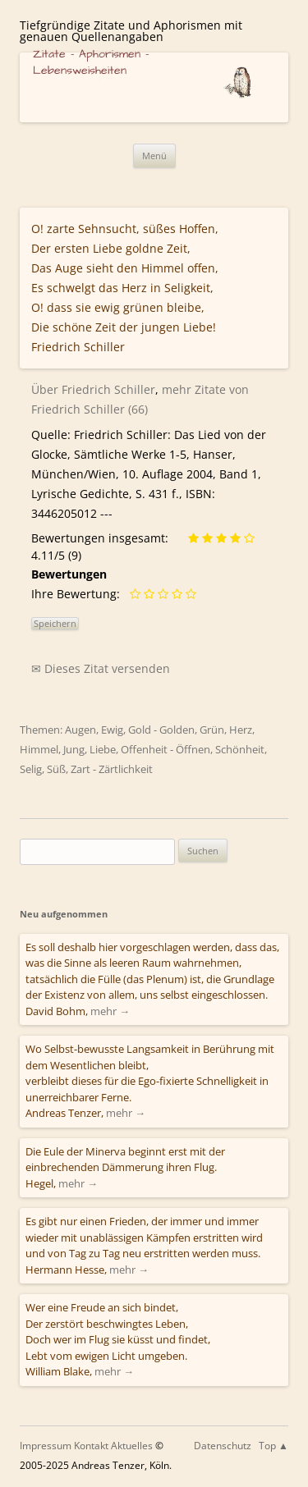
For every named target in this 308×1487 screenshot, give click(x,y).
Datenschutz (222, 1446)
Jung (74, 749)
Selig (31, 769)
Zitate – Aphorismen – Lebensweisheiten (91, 62)
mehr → (110, 1011)
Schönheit (239, 749)
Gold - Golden (161, 729)
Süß (56, 769)
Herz (240, 729)
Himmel (39, 749)
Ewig (112, 729)
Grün (212, 729)
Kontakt (91, 1446)
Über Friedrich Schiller (93, 389)
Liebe (103, 749)
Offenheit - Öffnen (165, 749)
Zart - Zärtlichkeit (112, 769)
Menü (154, 155)
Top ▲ (273, 1446)
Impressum (45, 1446)
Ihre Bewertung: (78, 594)
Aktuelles (132, 1446)
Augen (80, 729)
